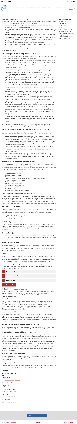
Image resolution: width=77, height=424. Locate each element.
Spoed (70, 7)
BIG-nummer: (5, 391)
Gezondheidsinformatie (33, 7)
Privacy (66, 422)
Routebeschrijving (60, 7)
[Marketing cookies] (16, 280)
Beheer (14, 422)
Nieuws (50, 7)
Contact (44, 7)
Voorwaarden (71, 422)
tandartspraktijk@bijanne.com (12, 380)
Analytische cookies (11, 276)
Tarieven (70, 9)
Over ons (21, 7)
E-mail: (3, 380)
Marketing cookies (10, 280)
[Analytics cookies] (17, 275)
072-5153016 (64, 25)
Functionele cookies (11, 271)
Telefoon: (4, 382)
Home (15, 7)
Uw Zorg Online (8, 422)
